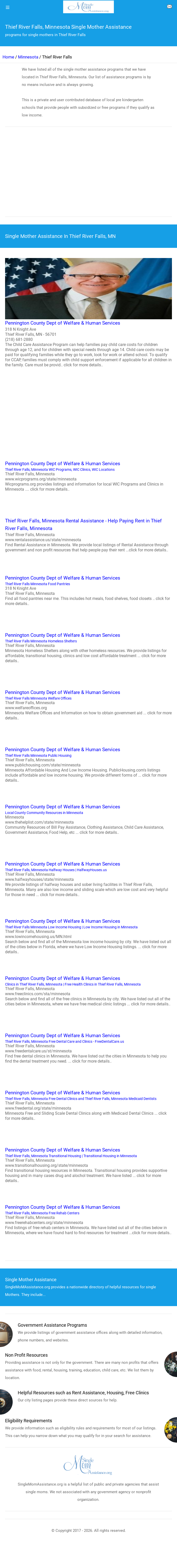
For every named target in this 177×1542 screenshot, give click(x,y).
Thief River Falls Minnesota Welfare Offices (88, 705)
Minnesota (28, 56)
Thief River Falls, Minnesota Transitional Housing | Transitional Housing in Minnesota (88, 1164)
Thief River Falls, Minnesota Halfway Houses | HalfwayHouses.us (88, 878)
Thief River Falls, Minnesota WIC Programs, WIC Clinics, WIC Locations (88, 476)
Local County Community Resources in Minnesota (88, 819)
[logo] (88, 7)
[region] (88, 175)
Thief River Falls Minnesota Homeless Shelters (88, 647)
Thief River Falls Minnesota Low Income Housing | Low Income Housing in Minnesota (88, 936)
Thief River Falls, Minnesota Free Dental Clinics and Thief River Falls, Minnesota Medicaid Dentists (88, 1105)
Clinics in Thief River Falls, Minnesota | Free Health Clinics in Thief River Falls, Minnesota (88, 991)
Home (8, 56)
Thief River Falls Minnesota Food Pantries (88, 590)
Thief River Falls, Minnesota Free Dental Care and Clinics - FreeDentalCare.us (88, 1048)
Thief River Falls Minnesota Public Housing (88, 764)
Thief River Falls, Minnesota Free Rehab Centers (88, 1219)
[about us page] (169, 7)
